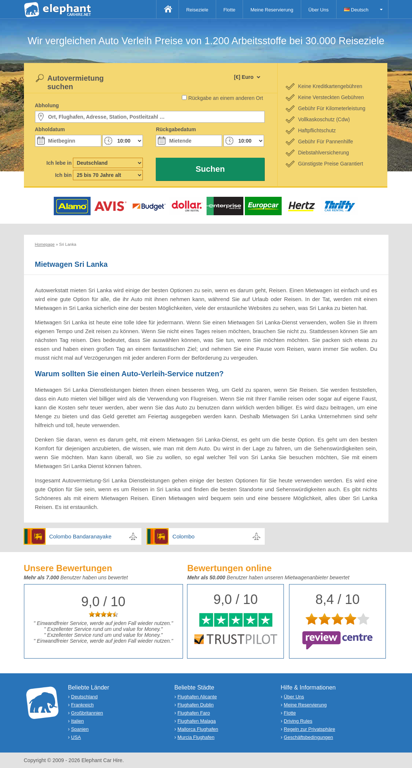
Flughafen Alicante (197, 696)
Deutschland (84, 696)
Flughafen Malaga (196, 721)
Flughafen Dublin (195, 705)
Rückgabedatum (176, 129)
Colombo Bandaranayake (80, 536)
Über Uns (319, 10)
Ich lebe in (58, 163)
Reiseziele (197, 10)
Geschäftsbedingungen (308, 737)
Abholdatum (50, 129)
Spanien (80, 729)
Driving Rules (298, 721)
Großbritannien (87, 713)
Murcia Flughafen (195, 737)
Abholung (47, 105)
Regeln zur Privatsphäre (309, 729)
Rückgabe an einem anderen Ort (225, 98)
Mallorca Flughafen (197, 729)
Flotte (229, 10)
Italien (77, 721)
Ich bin (63, 175)
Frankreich (82, 705)
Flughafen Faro (193, 713)
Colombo (183, 536)
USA (76, 737)
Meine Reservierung (271, 10)
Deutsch (356, 10)
